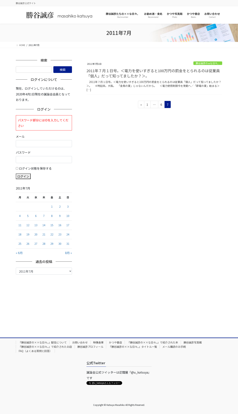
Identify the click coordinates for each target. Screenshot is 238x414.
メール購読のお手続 (174, 346)
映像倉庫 (98, 342)
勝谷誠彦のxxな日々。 (208, 63)
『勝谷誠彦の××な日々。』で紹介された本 (152, 342)
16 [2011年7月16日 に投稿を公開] (59, 225)
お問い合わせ (80, 342)
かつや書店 (115, 342)
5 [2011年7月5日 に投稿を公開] (28, 216)
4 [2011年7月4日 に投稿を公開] (20, 216)
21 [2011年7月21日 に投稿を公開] (43, 234)
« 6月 (19, 253)
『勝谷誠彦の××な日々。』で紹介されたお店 (45, 346)
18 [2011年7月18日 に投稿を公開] (19, 234)
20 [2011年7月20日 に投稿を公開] (35, 234)
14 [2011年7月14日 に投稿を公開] (43, 225)
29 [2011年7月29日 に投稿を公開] (51, 244)
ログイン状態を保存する (35, 168)
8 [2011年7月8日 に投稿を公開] (52, 216)
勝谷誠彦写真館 (193, 342)
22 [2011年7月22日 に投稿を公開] (51, 234)
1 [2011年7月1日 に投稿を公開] (52, 206)
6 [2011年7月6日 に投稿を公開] (36, 216)
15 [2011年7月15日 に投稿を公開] (51, 225)
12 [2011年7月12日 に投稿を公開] (27, 225)
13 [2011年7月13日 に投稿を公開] (35, 225)
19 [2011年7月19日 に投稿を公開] (27, 234)
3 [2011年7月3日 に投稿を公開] (68, 206)
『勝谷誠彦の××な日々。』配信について (43, 342)
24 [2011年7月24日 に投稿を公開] (67, 234)
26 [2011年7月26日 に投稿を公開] (27, 244)
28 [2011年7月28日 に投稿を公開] (43, 244)
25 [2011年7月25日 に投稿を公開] (19, 244)
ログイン (23, 176)
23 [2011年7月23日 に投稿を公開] (59, 234)
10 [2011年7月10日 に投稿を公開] (67, 216)
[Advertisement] (44, 302)
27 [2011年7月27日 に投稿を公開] (35, 244)
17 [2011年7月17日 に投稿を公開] (67, 225)
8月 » (68, 253)
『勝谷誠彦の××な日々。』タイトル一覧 (133, 346)
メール (20, 136)
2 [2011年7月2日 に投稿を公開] (60, 206)
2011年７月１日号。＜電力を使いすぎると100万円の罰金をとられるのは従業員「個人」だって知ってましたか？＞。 (153, 73)
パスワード (23, 152)
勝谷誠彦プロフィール (90, 346)
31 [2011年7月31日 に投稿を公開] (67, 244)
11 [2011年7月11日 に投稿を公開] (19, 225)
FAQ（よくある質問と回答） (35, 351)
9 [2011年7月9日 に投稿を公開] (60, 216)
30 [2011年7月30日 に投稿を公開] (59, 244)
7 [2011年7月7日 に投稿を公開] (44, 216)
